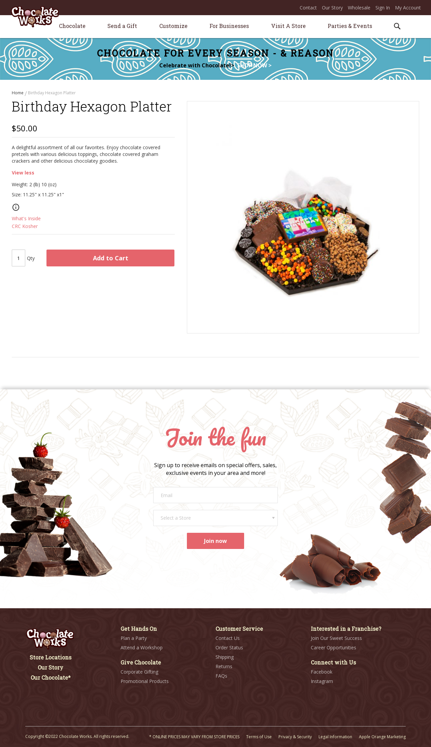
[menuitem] (72, 25)
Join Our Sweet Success (336, 638)
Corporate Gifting (139, 672)
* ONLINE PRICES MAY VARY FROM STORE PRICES (194, 737)
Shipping (225, 657)
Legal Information (335, 737)
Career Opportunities (333, 647)
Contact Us (228, 638)
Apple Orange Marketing (382, 737)
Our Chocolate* (51, 677)
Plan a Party (134, 638)
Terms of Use (259, 737)
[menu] (215, 26)
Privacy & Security (295, 737)
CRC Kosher (25, 228)
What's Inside (26, 220)
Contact (308, 7)
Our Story (332, 7)
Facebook (321, 672)
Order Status (229, 647)
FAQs (221, 676)
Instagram (322, 681)
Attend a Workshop (142, 647)
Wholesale (359, 7)
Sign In (382, 7)
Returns (224, 666)
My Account (408, 7)
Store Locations (50, 657)
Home (18, 93)
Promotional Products (145, 681)
